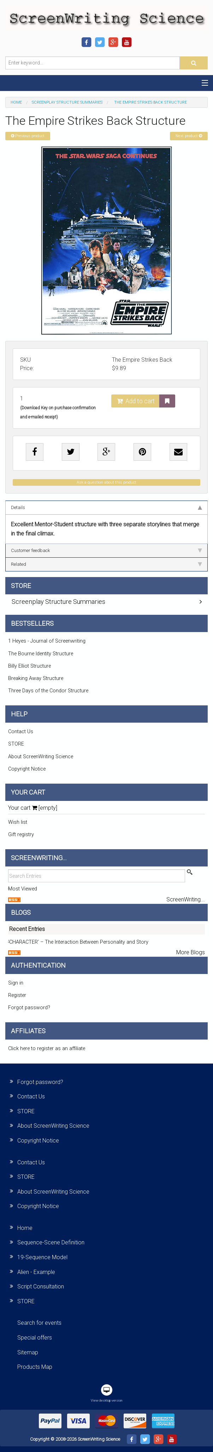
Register (17, 995)
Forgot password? (29, 1008)
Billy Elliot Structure (29, 666)
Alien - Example (36, 1272)
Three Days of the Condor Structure (48, 691)
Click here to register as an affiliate (46, 1049)
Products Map (34, 1367)
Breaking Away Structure (35, 678)
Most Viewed (22, 889)
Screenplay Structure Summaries (67, 102)
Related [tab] (106, 564)
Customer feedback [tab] (106, 550)
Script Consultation (40, 1286)
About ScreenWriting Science (40, 757)
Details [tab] (106, 507)
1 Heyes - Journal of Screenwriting (46, 641)
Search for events (39, 1322)
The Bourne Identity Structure (40, 654)
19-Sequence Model (42, 1257)
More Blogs (190, 952)
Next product (189, 136)
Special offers (34, 1337)
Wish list (17, 822)
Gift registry (21, 835)
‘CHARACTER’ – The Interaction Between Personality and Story (78, 942)
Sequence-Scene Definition (50, 1242)
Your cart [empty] (32, 807)
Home (16, 102)
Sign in (15, 983)
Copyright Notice (27, 769)
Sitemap (27, 1352)
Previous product (28, 136)
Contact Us (20, 732)
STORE (16, 744)
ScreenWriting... (185, 899)
